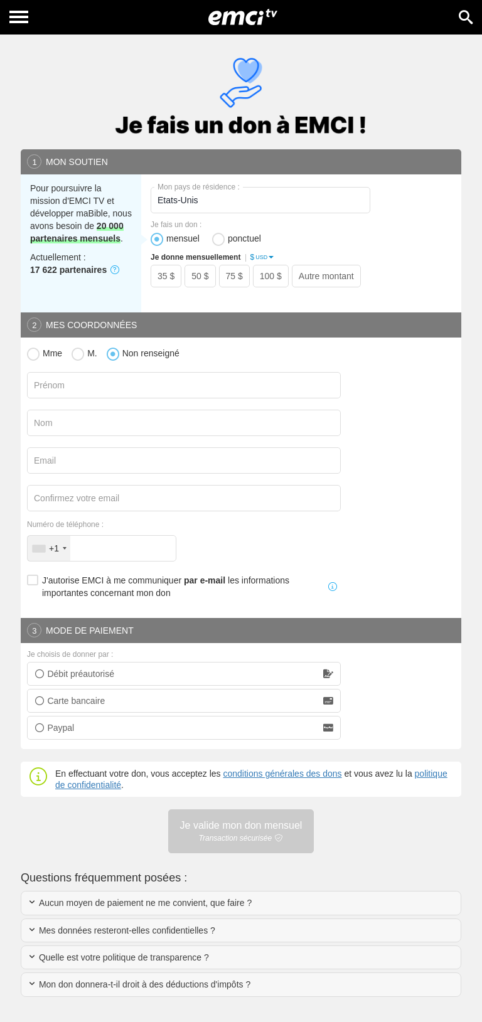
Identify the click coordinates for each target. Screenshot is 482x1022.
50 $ (199, 276)
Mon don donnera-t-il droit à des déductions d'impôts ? (139, 984)
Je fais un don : (176, 224)
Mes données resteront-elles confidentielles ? (121, 930)
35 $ (166, 276)
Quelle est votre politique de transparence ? (118, 957)
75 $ (234, 276)
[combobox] (49, 548)
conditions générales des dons (282, 774)
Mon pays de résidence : (199, 187)
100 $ (271, 276)
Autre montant (326, 276)
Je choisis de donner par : (70, 654)
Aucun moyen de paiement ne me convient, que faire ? (140, 903)
